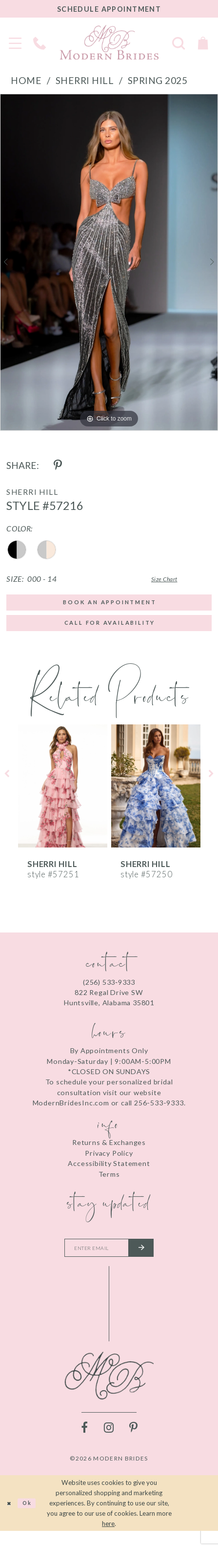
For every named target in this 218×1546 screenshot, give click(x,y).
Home (26, 80)
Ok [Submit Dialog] (34, 1518)
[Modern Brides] (109, 42)
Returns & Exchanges (109, 1152)
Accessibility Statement (109, 1173)
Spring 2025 (158, 80)
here (108, 1538)
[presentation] (62, 795)
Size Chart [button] (151, 579)
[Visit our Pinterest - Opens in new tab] (133, 1442)
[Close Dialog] (11, 1518)
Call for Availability (110, 630)
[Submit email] (150, 1260)
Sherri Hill (85, 80)
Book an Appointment (110, 604)
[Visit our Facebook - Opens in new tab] (85, 1442)
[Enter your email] (109, 1260)
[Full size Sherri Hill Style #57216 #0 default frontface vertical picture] (109, 262)
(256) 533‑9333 (109, 992)
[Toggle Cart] (203, 42)
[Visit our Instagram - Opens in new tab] (109, 1442)
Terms (109, 1184)
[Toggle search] (178, 42)
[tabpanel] (109, 262)
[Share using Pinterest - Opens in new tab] (58, 465)
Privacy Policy (109, 1163)
